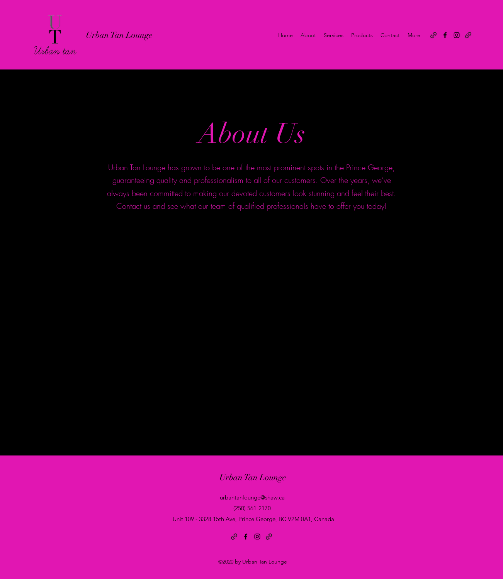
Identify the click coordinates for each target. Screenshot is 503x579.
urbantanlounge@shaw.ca (252, 497)
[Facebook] (445, 35)
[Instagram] (457, 35)
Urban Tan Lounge (119, 35)
